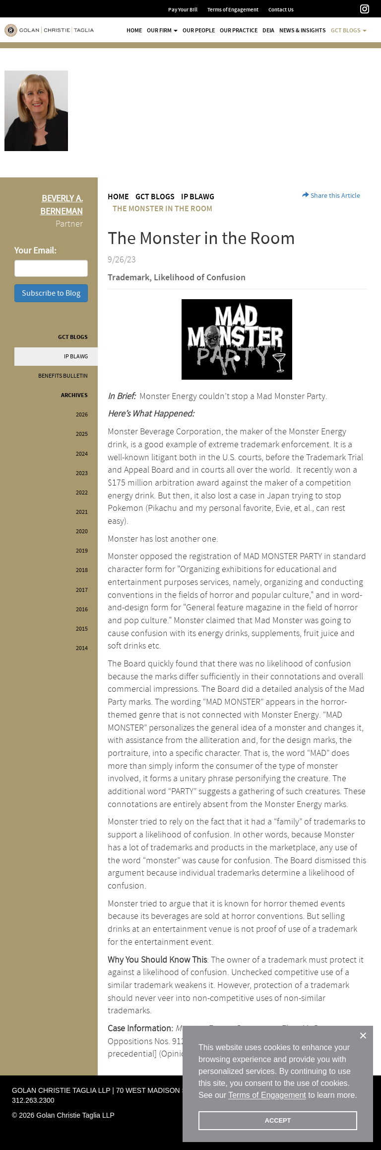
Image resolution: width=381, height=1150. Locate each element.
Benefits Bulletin (63, 376)
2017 (82, 590)
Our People (199, 30)
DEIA (268, 30)
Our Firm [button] (162, 30)
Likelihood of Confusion (200, 278)
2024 (82, 454)
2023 (82, 473)
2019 (82, 551)
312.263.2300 (33, 1100)
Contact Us (281, 9)
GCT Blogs (73, 337)
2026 (82, 414)
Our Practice (238, 30)
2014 (82, 648)
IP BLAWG (76, 356)
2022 (82, 492)
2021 (82, 512)
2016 (82, 609)
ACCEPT (278, 1120)
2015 (82, 629)
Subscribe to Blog (51, 293)
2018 (82, 570)
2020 (82, 531)
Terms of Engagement (232, 9)
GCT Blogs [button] (349, 30)
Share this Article (331, 195)
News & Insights (302, 30)
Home (134, 30)
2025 (82, 434)
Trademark (128, 278)
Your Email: (35, 250)
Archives (74, 395)
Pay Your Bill (182, 9)
